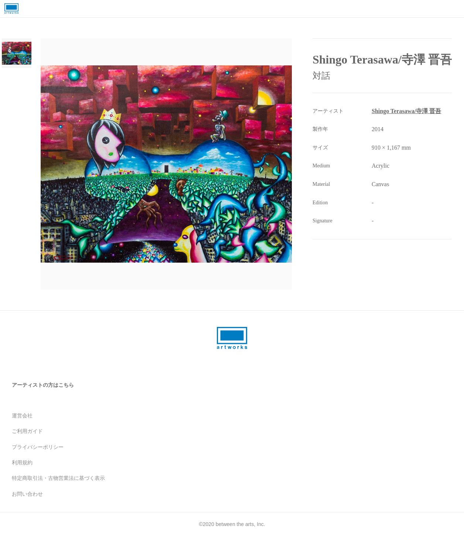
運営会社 (22, 416)
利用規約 (22, 462)
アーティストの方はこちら (43, 385)
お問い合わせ (27, 494)
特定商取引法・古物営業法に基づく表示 (58, 478)
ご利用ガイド (27, 431)
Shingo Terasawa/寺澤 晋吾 (406, 111)
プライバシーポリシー (38, 447)
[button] (166, 164)
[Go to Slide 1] (16, 53)
